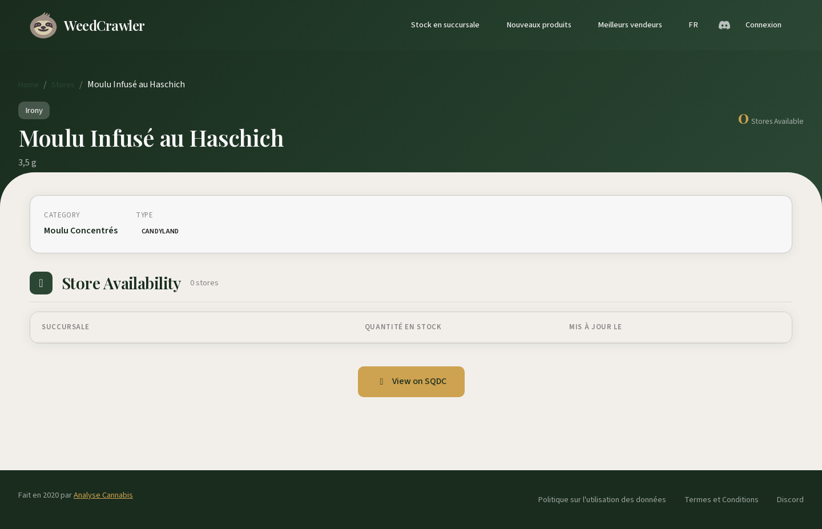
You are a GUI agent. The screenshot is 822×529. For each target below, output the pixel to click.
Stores (63, 85)
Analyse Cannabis (103, 495)
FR (693, 25)
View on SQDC (411, 381)
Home (28, 85)
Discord (790, 500)
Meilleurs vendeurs (630, 25)
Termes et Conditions (721, 500)
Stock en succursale (445, 25)
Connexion (763, 25)
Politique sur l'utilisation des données (602, 500)
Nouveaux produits (538, 25)
